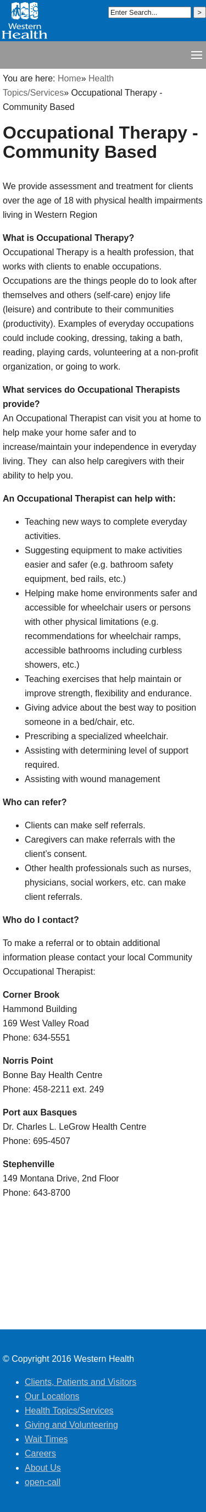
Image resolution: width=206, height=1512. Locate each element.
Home (69, 78)
